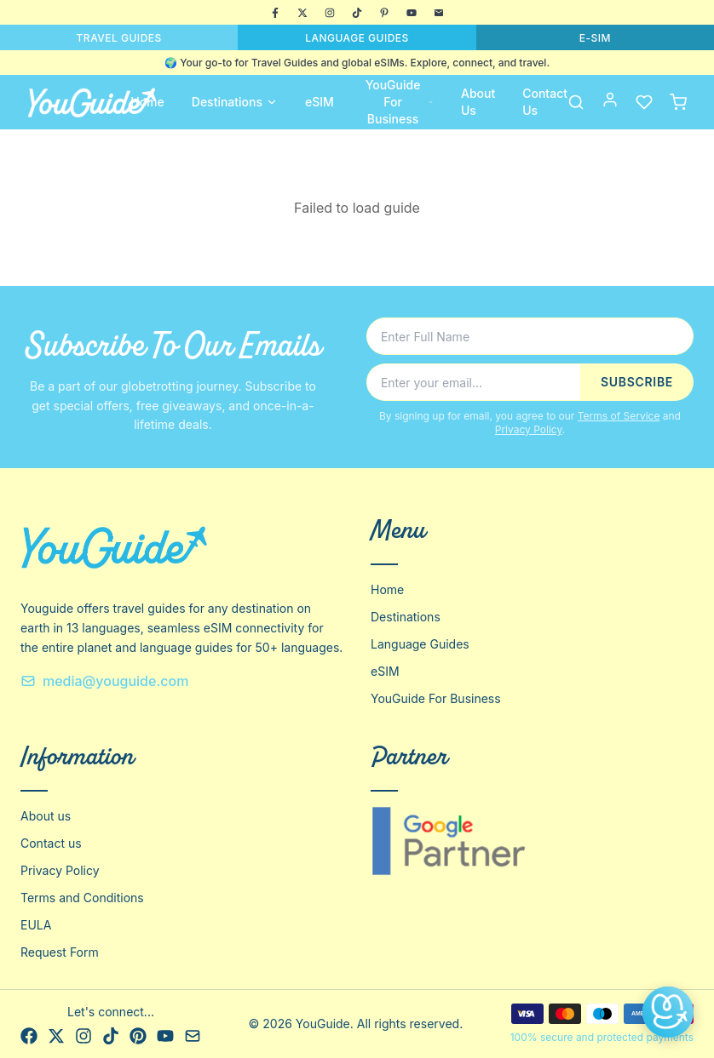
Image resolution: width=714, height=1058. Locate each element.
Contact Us (544, 101)
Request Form (59, 952)
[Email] (439, 13)
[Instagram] (330, 13)
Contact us (51, 843)
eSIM (319, 101)
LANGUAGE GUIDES (357, 37)
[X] (302, 13)
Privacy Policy (528, 429)
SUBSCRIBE (637, 382)
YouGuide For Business (400, 101)
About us (45, 816)
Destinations (235, 101)
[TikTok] (357, 13)
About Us (478, 101)
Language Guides (420, 644)
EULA (35, 925)
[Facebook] (275, 13)
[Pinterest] (384, 13)
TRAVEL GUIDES (119, 37)
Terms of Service (619, 415)
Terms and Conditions (82, 897)
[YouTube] (411, 13)
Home (147, 101)
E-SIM (595, 37)
